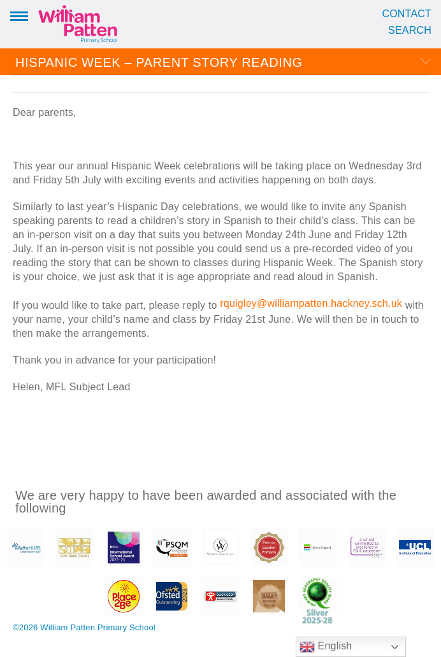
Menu (19, 15)
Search (409, 30)
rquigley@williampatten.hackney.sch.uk (311, 303)
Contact (406, 14)
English (326, 646)
